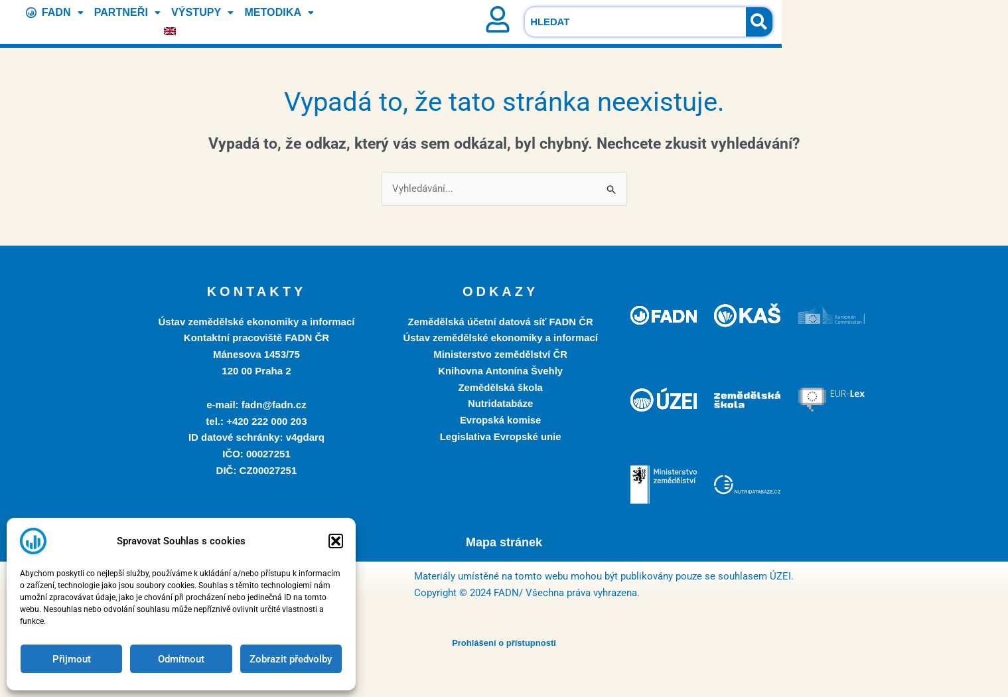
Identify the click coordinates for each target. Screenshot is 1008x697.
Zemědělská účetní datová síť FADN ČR (500, 321)
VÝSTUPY (188, 21)
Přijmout (71, 659)
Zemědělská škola (500, 387)
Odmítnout (181, 659)
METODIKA (264, 21)
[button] (335, 541)
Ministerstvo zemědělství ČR (500, 354)
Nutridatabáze (501, 404)
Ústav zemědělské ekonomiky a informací (500, 338)
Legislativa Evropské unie (500, 436)
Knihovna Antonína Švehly (500, 370)
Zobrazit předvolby (291, 659)
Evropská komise (500, 420)
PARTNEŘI (113, 21)
